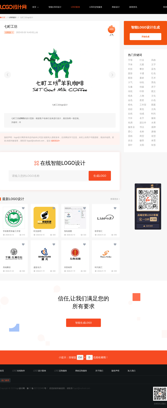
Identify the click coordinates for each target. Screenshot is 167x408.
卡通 (142, 73)
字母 (130, 60)
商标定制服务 (81, 371)
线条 (130, 95)
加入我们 (131, 371)
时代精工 (99, 267)
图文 (153, 91)
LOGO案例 (75, 7)
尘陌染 (9, 32)
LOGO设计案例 (39, 371)
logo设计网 (20, 388)
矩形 (153, 145)
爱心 (130, 131)
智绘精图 (68, 231)
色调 (130, 122)
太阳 (142, 145)
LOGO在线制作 (18, 371)
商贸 (142, 136)
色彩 (130, 109)
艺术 (153, 78)
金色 (130, 100)
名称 (142, 131)
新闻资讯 (133, 7)
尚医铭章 (68, 267)
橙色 (130, 104)
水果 (153, 122)
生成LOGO (99, 175)
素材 (142, 78)
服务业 (131, 127)
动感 (142, 113)
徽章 (142, 140)
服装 (153, 118)
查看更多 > (115, 199)
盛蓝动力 (37, 267)
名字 (142, 118)
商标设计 (116, 7)
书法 (142, 127)
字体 (130, 64)
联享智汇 (99, 231)
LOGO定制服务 (95, 7)
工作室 (143, 104)
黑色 (153, 82)
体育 (153, 140)
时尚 (153, 113)
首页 (34, 7)
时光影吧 (37, 231)
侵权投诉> (55, 141)
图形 (130, 78)
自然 (130, 113)
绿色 (142, 82)
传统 (130, 91)
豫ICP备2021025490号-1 (37, 388)
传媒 (142, 87)
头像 (130, 87)
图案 (153, 104)
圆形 (130, 73)
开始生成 (145, 36)
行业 (142, 60)
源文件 (143, 122)
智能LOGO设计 (55, 7)
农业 (130, 140)
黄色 (142, 109)
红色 (153, 73)
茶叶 (130, 145)
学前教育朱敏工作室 (11, 231)
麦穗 (153, 131)
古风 (153, 109)
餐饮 (142, 69)
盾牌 (153, 127)
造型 (153, 136)
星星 (142, 100)
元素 (142, 64)
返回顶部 (148, 226)
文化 (153, 95)
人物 (142, 95)
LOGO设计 (13, 17)
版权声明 (115, 371)
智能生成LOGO (83, 322)
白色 (153, 100)
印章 (142, 91)
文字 (153, 64)
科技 (130, 69)
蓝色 (153, 69)
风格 (153, 60)
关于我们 (99, 371)
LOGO (21, 118)
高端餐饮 (7, 267)
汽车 (130, 118)
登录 (165, 7)
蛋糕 (130, 136)
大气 (130, 82)
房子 (153, 87)
